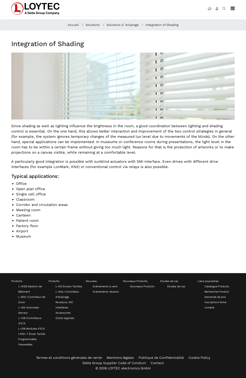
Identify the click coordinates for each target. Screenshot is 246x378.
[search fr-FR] (224, 8)
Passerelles (25, 344)
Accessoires (63, 312)
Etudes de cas (169, 281)
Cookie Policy (199, 358)
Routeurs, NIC (64, 302)
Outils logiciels (64, 318)
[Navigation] (233, 8)
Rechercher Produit (216, 291)
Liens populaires (208, 281)
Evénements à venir (105, 286)
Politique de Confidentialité (161, 358)
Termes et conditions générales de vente (69, 358)
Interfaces (61, 307)
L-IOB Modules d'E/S (31, 328)
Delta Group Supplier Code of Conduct (114, 363)
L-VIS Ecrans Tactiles (68, 286)
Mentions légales (120, 358)
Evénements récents (106, 291)
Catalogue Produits (216, 286)
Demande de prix (215, 297)
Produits (16, 281)
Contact (157, 363)
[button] (209, 8)
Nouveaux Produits (135, 281)
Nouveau (91, 281)
